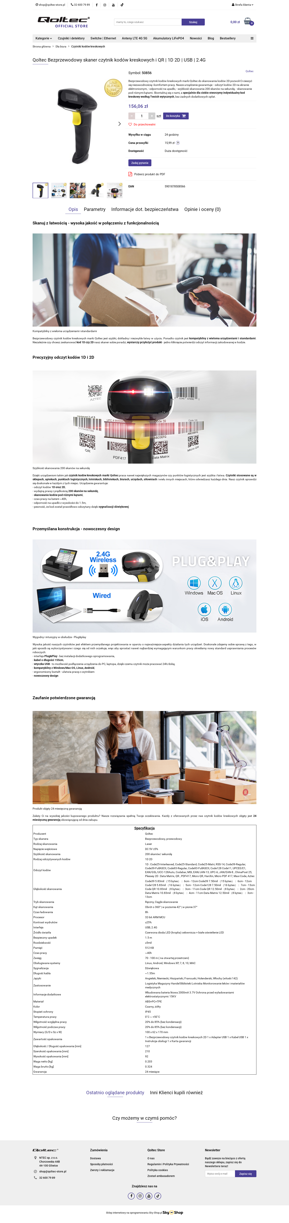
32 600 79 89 (47, 1177)
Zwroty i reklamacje (102, 1170)
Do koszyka (176, 116)
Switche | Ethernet (103, 38)
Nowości (196, 38)
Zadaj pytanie (139, 162)
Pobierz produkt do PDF (146, 174)
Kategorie (44, 38)
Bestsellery (228, 38)
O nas (151, 1158)
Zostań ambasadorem (161, 1176)
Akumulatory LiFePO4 (168, 38)
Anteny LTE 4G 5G (134, 38)
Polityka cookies (157, 1170)
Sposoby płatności (101, 1164)
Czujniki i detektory (71, 38)
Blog (211, 38)
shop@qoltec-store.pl (52, 1171)
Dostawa (95, 1158)
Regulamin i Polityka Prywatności (168, 1164)
